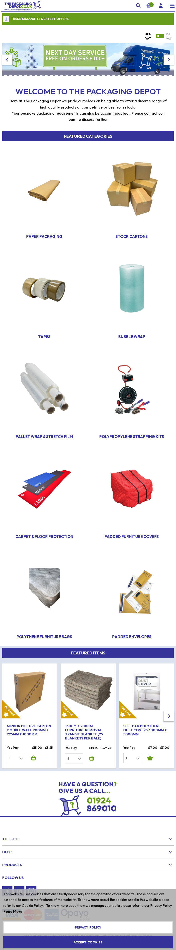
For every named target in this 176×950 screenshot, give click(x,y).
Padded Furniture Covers (132, 536)
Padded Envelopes (131, 636)
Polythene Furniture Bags (44, 636)
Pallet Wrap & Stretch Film (44, 436)
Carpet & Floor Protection (44, 536)
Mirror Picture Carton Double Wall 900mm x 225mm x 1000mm (29, 730)
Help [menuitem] (7, 852)
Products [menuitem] (12, 864)
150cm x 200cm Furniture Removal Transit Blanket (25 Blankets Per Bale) (84, 732)
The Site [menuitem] (10, 839)
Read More (12, 911)
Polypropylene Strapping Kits (131, 436)
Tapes (44, 336)
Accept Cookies (88, 942)
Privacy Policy (88, 927)
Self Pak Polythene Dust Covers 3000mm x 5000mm (145, 730)
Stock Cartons (132, 236)
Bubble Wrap (131, 336)
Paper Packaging (44, 236)
